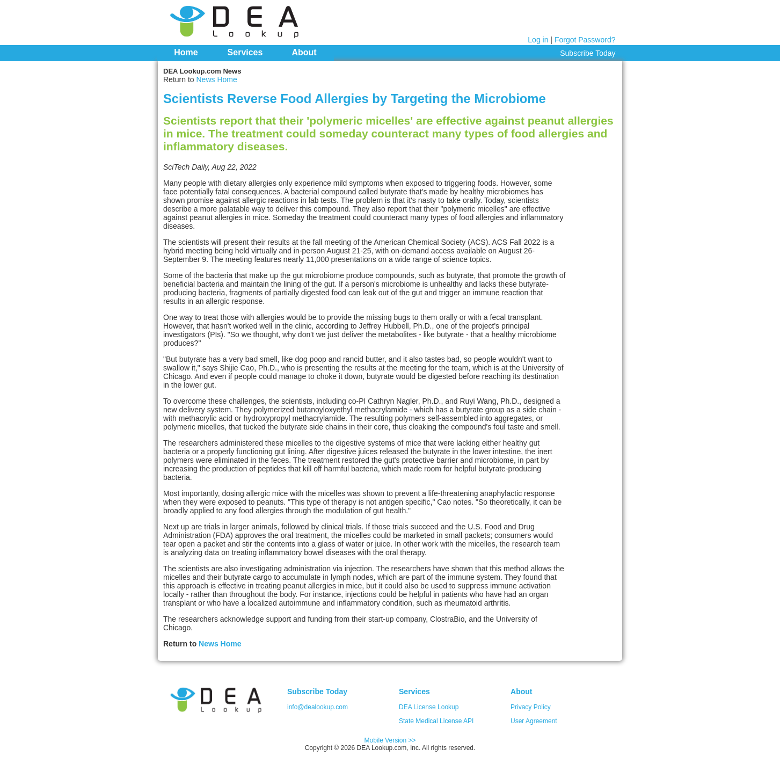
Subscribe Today (587, 53)
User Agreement (534, 721)
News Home (216, 79)
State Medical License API (436, 721)
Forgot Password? (585, 39)
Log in (538, 39)
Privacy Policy (531, 707)
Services (245, 52)
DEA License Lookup (428, 707)
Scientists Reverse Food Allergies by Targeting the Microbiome (354, 98)
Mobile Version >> (389, 740)
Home (186, 52)
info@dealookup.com (317, 707)
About (303, 52)
